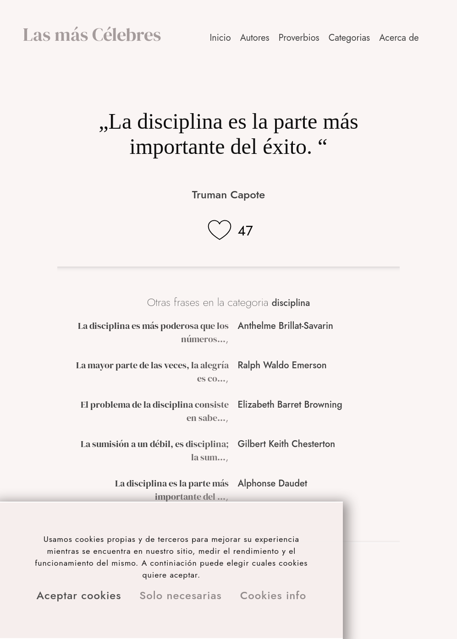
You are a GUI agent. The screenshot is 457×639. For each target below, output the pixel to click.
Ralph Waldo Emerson (282, 365)
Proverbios (299, 37)
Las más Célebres (92, 34)
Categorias (349, 37)
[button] (399, 37)
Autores (255, 37)
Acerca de (399, 37)
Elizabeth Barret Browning (290, 404)
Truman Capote (228, 194)
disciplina (291, 303)
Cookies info (273, 595)
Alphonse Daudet (273, 483)
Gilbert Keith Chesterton (287, 444)
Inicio (220, 37)
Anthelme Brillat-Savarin (285, 326)
